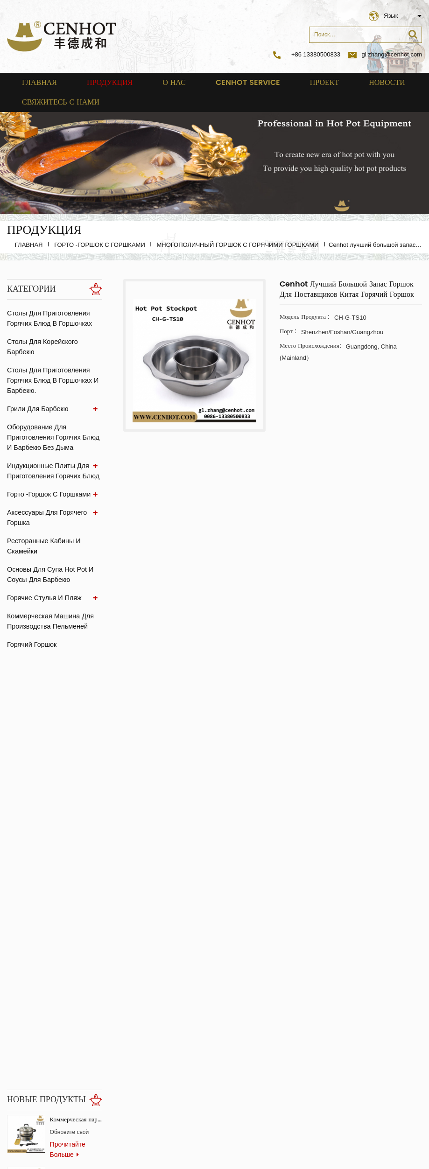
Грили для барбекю (37, 409)
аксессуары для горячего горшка (46, 517)
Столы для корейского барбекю (41, 347)
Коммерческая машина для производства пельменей (49, 621)
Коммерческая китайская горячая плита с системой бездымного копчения (76, 747)
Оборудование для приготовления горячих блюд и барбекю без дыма (52, 437)
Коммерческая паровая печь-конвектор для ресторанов (76, 695)
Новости (387, 83)
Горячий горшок (31, 644)
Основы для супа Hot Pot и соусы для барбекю (49, 574)
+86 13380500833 (315, 54)
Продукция (110, 83)
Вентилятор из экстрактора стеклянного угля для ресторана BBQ (76, 954)
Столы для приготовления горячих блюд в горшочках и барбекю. (52, 380)
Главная (39, 83)
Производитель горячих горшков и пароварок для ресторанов (76, 903)
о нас (174, 83)
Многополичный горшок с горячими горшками (237, 244)
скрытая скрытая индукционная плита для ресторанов (76, 1006)
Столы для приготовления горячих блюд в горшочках (48, 318)
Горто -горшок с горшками (99, 244)
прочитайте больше (67, 725)
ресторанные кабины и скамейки (43, 546)
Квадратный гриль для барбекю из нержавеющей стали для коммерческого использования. (76, 799)
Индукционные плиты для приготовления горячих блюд (52, 471)
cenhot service (248, 83)
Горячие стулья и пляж (43, 598)
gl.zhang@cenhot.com (385, 54)
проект (324, 83)
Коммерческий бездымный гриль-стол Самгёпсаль (76, 851)
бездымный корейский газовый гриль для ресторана (76, 1058)
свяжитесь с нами (60, 102)
